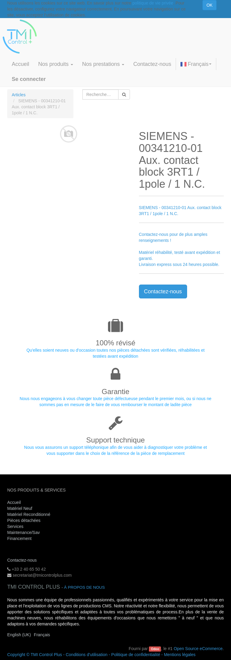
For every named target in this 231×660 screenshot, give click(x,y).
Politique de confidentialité (135, 654)
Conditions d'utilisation (86, 654)
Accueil (14, 502)
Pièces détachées (24, 520)
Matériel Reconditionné (28, 514)
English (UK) (19, 634)
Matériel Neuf (19, 508)
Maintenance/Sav (23, 532)
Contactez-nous (163, 291)
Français (195, 64)
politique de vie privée (152, 3)
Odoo (155, 649)
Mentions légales (180, 654)
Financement (19, 538)
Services (16, 526)
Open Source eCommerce (198, 648)
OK (209, 5)
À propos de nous (84, 587)
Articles (19, 94)
